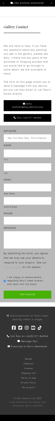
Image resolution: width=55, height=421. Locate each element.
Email (8, 179)
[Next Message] (51, 3)
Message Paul (27, 341)
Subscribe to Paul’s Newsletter (28, 346)
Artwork (10, 131)
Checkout (29, 363)
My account (28, 387)
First (6, 159)
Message (10, 228)
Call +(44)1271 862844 (27, 118)
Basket (28, 359)
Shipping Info (28, 373)
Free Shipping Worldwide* (27, 3)
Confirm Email (10, 207)
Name (7, 145)
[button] (52, 12)
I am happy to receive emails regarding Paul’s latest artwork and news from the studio (25, 280)
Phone (8, 213)
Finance (28, 368)
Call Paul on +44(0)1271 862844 (27, 336)
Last (6, 173)
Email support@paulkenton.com (27, 105)
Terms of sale (28, 378)
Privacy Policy (13, 267)
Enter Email (9, 193)
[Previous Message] (3, 3)
